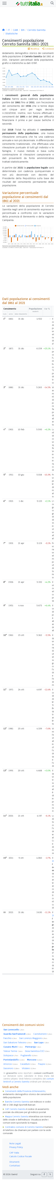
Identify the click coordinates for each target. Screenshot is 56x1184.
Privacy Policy (16, 1147)
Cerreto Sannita (36, 30)
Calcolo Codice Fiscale (20, 1156)
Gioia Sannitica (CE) (37, 1051)
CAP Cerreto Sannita (15, 1109)
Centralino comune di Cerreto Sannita (24, 1127)
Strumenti (14, 1162)
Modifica (33, 48)
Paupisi (44, 1064)
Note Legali (15, 1143)
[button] (51, 3)
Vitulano (29, 1068)
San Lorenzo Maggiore (33, 1038)
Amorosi (10, 1064)
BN (22, 30)
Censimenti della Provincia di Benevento (25, 1091)
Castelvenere (42, 1034)
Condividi (48, 48)
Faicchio (10, 1038)
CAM (15, 30)
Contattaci (14, 1165)
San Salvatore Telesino (17, 1042)
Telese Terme (13, 1051)
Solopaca (10, 1055)
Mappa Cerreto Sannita (16, 1116)
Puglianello (29, 1055)
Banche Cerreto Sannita (17, 1101)
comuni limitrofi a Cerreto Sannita (28, 1080)
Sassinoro (11, 1068)
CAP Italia (14, 1152)
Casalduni (28, 1064)
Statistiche (11, 33)
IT (9, 30)
